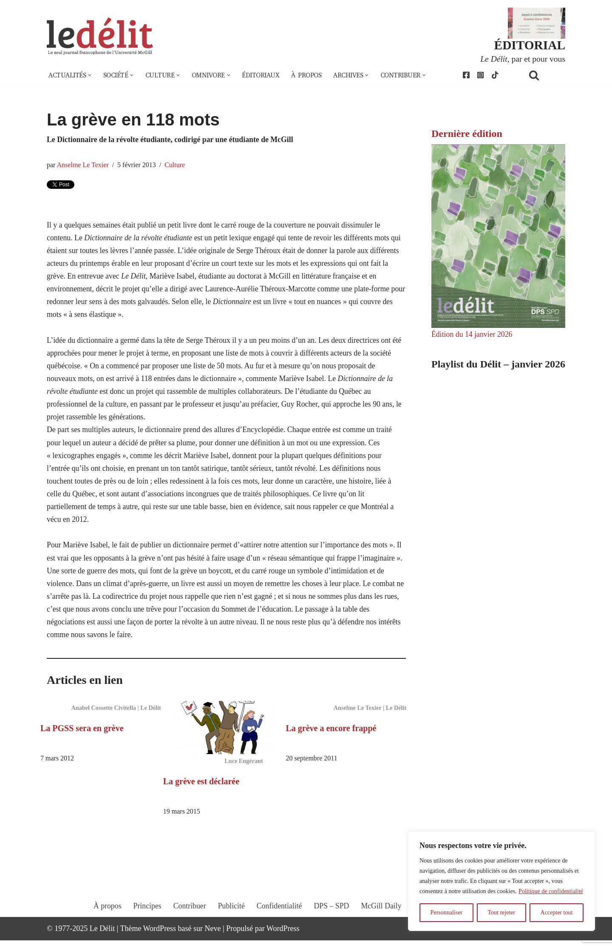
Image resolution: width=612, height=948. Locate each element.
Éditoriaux (265, 75)
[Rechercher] (545, 75)
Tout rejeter (501, 912)
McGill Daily (382, 921)
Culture (176, 166)
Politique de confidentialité (550, 891)
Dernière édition (466, 133)
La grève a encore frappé (331, 735)
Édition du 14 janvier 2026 (472, 334)
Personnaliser (446, 912)
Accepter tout (557, 912)
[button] (90, 75)
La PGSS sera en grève (82, 735)
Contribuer (188, 921)
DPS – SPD (331, 921)
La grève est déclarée (201, 788)
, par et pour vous (522, 58)
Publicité (230, 921)
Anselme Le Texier (83, 166)
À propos (312, 75)
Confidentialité (279, 921)
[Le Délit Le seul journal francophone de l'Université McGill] (100, 37)
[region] (501, 881)
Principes (146, 921)
